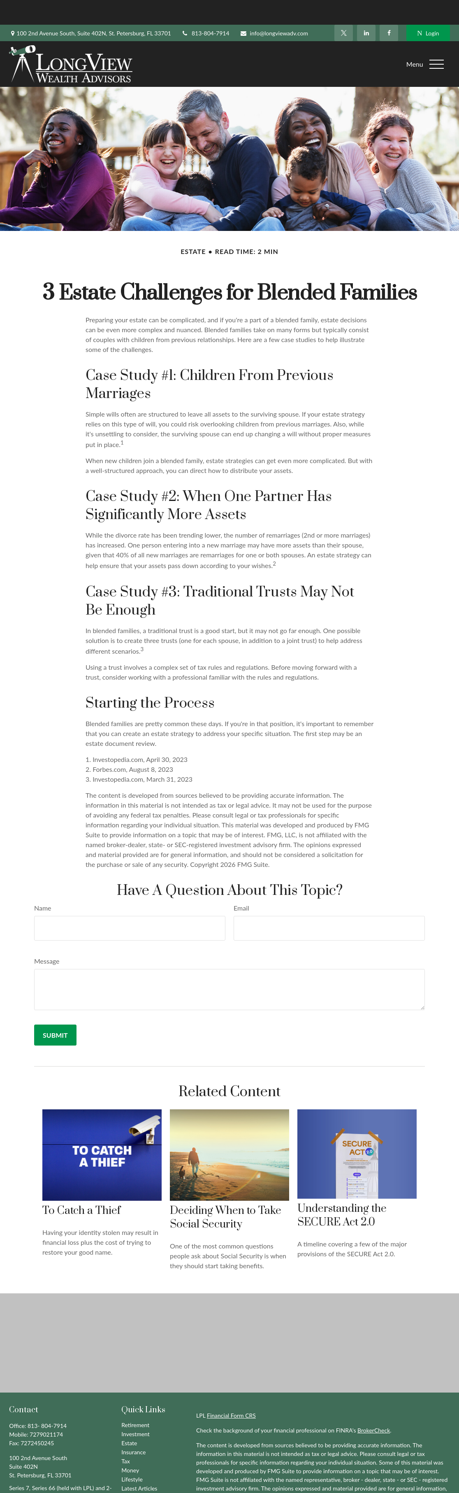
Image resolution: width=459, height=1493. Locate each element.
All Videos (133, 1472)
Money (130, 1445)
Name (42, 883)
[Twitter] (343, 8)
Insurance (133, 1427)
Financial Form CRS (231, 1390)
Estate (129, 1418)
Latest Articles (139, 1463)
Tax (125, 1436)
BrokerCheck (373, 1405)
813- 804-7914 (47, 1401)
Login (428, 8)
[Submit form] (55, 1010)
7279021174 (46, 1409)
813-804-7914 (205, 8)
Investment (135, 1409)
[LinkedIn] (366, 8)
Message (47, 936)
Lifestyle (132, 1454)
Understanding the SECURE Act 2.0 (342, 1190)
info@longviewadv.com (274, 8)
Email (241, 883)
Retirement (135, 1400)
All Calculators (139, 1481)
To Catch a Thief (81, 1186)
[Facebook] (389, 8)
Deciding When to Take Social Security (225, 1193)
